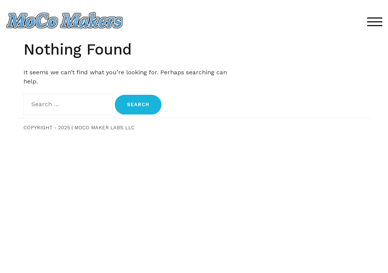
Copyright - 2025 (46, 127)
